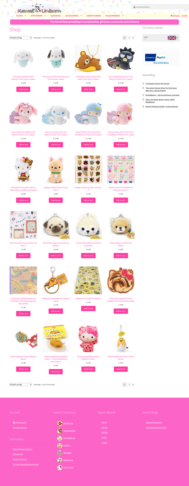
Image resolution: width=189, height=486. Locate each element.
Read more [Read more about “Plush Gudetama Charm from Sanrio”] (120, 369)
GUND (104, 442)
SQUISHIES (56, 15)
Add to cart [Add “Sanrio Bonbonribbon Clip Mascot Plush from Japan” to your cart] (23, 144)
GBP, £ (146, 37)
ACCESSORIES (71, 15)
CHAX (104, 437)
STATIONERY (37, 15)
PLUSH (19, 15)
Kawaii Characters (154, 422)
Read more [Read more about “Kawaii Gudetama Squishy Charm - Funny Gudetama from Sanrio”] (55, 371)
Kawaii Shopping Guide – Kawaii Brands (162, 106)
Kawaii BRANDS (113, 15)
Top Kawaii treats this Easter (157, 83)
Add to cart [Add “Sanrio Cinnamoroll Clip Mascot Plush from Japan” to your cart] (55, 144)
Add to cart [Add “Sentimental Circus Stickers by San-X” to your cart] (23, 255)
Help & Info (18, 454)
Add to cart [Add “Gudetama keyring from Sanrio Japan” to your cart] (55, 311)
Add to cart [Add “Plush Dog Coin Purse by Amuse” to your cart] (120, 255)
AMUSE (105, 432)
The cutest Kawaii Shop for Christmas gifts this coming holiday (161, 89)
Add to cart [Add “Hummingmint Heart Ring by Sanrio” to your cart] (23, 369)
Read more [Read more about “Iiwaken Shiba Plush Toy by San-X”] (55, 200)
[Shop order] (20, 37)
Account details (20, 427)
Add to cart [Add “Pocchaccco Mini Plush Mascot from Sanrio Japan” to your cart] (55, 89)
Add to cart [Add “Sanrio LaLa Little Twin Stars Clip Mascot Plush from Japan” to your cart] (120, 144)
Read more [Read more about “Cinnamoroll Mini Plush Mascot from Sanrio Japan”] (23, 89)
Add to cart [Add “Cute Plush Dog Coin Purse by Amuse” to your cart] (55, 255)
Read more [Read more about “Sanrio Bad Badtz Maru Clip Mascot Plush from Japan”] (120, 89)
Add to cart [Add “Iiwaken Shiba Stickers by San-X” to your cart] (88, 200)
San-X (104, 422)
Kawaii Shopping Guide (156, 427)
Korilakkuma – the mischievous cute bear (162, 95)
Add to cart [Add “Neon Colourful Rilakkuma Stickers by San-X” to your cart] (120, 200)
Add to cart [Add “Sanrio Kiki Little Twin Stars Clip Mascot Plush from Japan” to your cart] (88, 144)
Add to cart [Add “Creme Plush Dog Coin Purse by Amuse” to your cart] (88, 255)
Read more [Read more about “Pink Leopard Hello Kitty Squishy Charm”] (88, 369)
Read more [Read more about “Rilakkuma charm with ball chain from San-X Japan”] (88, 89)
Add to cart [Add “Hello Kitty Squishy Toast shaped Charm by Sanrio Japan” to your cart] (120, 311)
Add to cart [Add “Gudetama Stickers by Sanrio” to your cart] (88, 308)
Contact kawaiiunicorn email (26, 464)
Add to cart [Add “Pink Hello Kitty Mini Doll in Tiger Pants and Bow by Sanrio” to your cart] (23, 200)
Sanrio (104, 427)
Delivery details (20, 459)
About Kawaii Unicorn (22, 449)
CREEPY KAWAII (93, 15)
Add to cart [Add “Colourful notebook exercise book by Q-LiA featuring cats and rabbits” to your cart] (23, 313)
